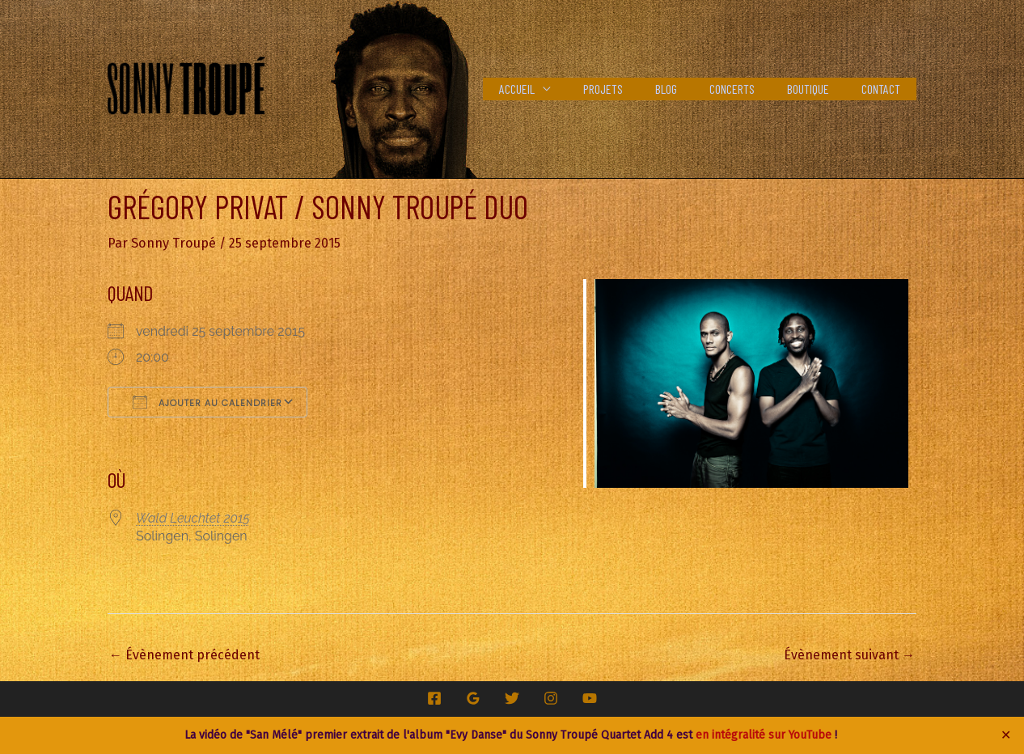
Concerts (748, 88)
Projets (632, 88)
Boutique (818, 88)
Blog (689, 88)
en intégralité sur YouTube (763, 735)
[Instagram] (551, 697)
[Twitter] (512, 697)
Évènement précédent (184, 654)
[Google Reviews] (473, 697)
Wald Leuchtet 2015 (193, 517)
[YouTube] (589, 697)
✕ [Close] (1006, 735)
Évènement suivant (849, 654)
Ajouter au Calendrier (207, 401)
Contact (884, 88)
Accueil (552, 88)
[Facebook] (434, 697)
